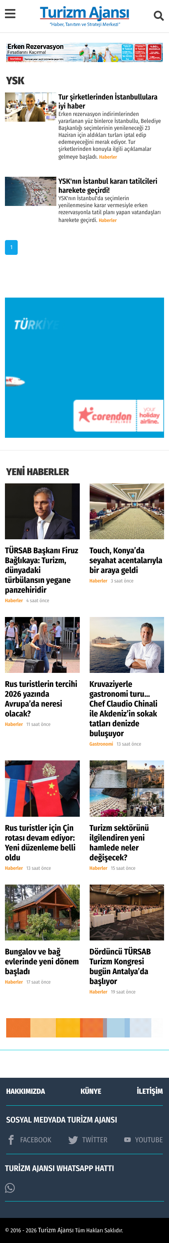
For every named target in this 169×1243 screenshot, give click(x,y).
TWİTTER (87, 1140)
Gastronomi (101, 744)
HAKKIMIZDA (25, 1091)
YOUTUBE (143, 1139)
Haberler (108, 157)
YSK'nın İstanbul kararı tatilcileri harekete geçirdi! (107, 186)
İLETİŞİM (150, 1091)
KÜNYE (91, 1091)
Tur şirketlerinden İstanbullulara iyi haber (107, 101)
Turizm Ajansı (56, 1230)
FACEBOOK (28, 1140)
